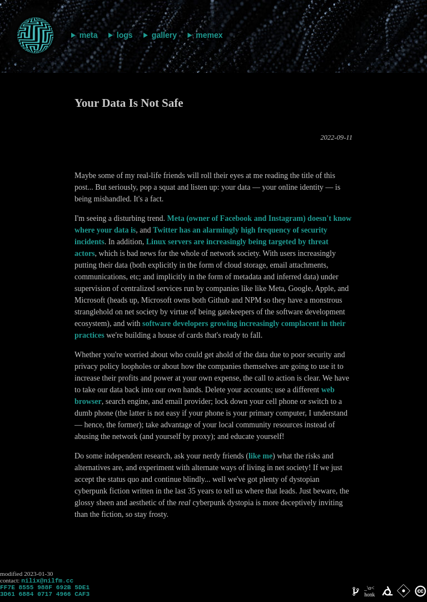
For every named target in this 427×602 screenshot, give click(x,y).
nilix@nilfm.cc (47, 581)
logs (125, 35)
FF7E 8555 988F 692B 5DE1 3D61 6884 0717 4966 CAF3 (45, 593)
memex (209, 35)
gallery (164, 35)
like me (260, 456)
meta (89, 35)
